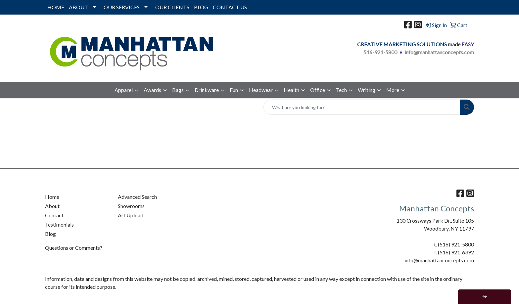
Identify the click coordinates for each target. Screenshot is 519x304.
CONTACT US (230, 7)
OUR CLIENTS (172, 7)
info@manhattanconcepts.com (439, 52)
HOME (55, 7)
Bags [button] (178, 90)
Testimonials (59, 224)
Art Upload (130, 215)
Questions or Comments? (73, 247)
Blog (50, 234)
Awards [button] (152, 90)
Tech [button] (341, 90)
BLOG (201, 7)
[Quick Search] (361, 107)
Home (52, 197)
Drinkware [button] (207, 90)
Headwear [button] (261, 90)
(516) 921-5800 (456, 244)
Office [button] (317, 90)
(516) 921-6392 (456, 252)
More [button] (392, 90)
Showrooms (131, 206)
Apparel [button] (124, 90)
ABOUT (78, 7)
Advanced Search (137, 197)
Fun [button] (234, 90)
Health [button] (291, 90)
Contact (54, 215)
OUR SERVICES (122, 7)
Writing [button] (366, 90)
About (52, 206)
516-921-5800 (380, 52)
